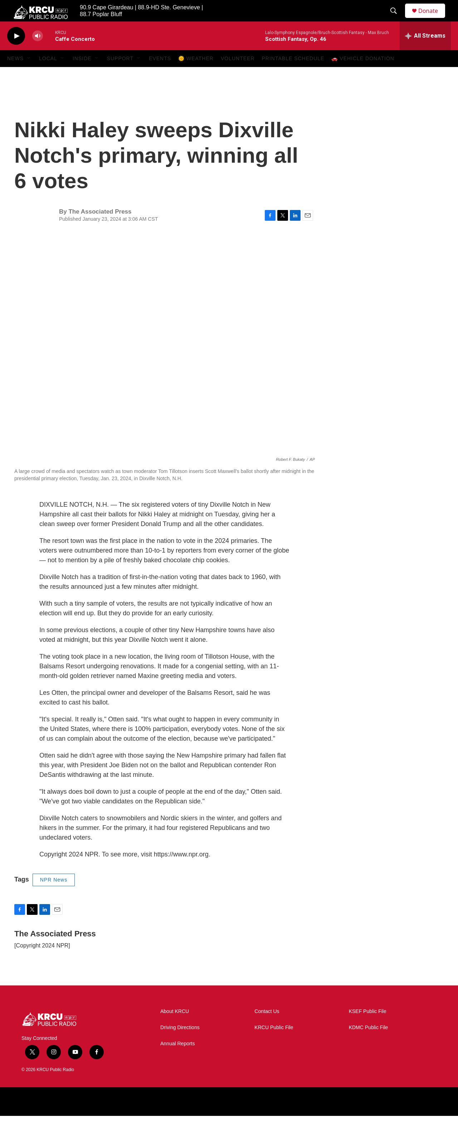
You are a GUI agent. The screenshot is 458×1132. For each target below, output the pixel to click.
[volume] (37, 52)
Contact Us (266, 1027)
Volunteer (238, 74)
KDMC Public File (368, 1043)
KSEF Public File (367, 1027)
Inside (82, 74)
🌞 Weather (196, 74)
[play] (16, 52)
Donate (433, 19)
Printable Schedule (293, 74)
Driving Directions (180, 1043)
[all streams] (425, 52)
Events (160, 74)
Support (120, 74)
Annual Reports (177, 1059)
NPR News (53, 896)
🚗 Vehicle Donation (362, 74)
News (15, 74)
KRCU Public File (273, 1043)
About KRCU (174, 1027)
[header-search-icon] (397, 19)
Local (48, 74)
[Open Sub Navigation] (29, 74)
